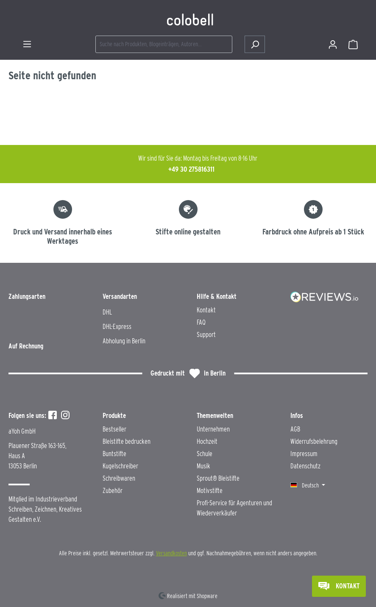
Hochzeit (207, 441)
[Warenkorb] (353, 44)
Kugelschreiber (120, 466)
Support (206, 335)
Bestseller (114, 429)
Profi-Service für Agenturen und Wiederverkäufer (234, 508)
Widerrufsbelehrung (313, 441)
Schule (204, 454)
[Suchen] (255, 44)
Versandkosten (171, 553)
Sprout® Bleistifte (218, 478)
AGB (295, 429)
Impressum (304, 454)
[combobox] (163, 44)
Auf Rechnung (25, 346)
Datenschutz (305, 466)
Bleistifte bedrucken (126, 441)
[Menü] (27, 44)
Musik (203, 466)
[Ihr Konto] (333, 44)
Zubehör (113, 491)
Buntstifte (114, 454)
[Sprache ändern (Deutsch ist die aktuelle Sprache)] (307, 485)
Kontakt (206, 310)
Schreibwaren (119, 478)
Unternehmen (213, 429)
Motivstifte (210, 491)
